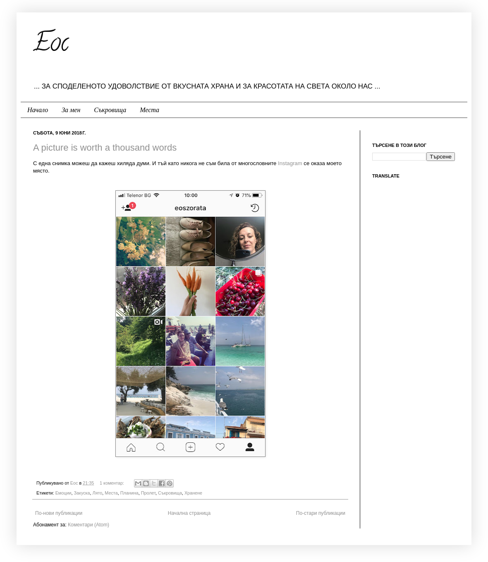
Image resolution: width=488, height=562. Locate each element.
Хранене (193, 492)
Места (149, 109)
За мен (71, 109)
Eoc (51, 45)
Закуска (82, 492)
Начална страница (189, 513)
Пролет (148, 492)
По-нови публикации (58, 513)
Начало (37, 109)
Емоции (63, 492)
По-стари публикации (320, 513)
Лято (98, 492)
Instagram (290, 163)
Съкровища (110, 109)
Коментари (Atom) (88, 525)
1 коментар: (112, 482)
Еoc (74, 482)
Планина (129, 492)
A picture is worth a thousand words (105, 147)
